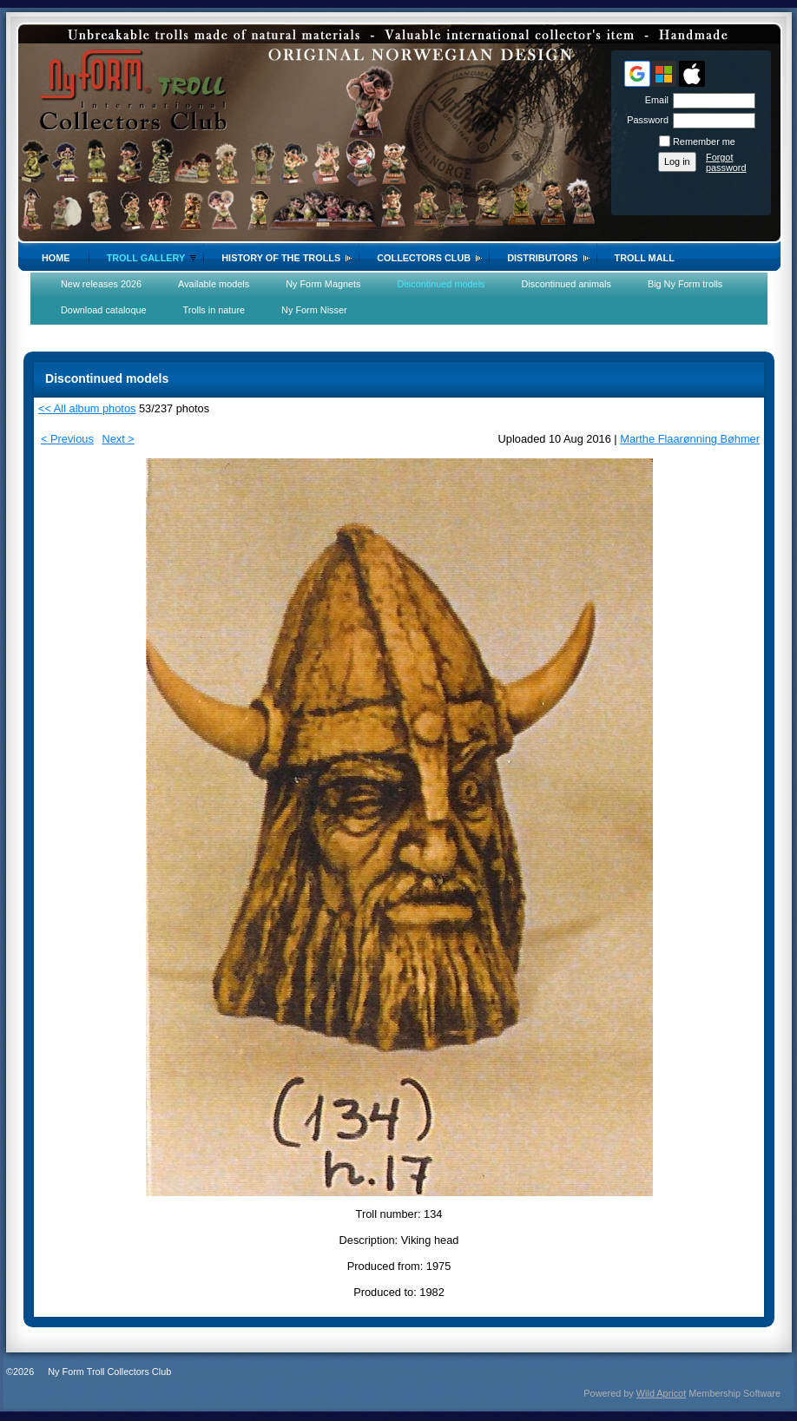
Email (654, 100)
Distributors (542, 258)
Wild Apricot (661, 1393)
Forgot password (726, 162)
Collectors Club (424, 258)
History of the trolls (280, 258)
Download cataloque (104, 310)
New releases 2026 (101, 284)
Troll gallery (146, 258)
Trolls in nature (214, 310)
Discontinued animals (566, 284)
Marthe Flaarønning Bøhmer (690, 438)
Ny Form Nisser (314, 310)
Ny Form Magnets (323, 284)
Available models (213, 284)
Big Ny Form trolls (685, 284)
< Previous (67, 438)
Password (645, 120)
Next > (118, 438)
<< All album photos (86, 408)
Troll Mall (645, 258)
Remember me (704, 141)
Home (56, 258)
